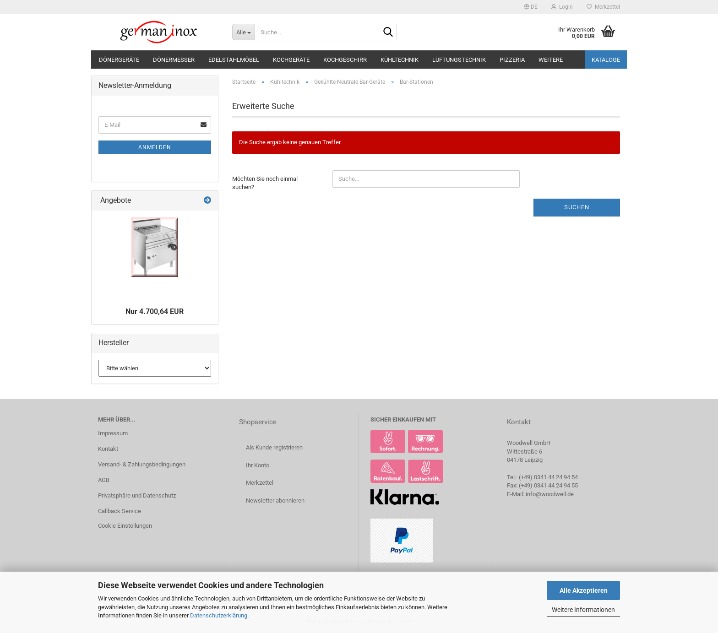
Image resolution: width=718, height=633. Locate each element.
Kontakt (108, 448)
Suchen (576, 207)
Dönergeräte (119, 59)
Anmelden (154, 147)
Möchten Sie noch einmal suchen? (265, 183)
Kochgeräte (291, 59)
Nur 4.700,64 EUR (154, 311)
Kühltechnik (400, 59)
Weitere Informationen (583, 609)
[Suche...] (243, 32)
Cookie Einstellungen (125, 525)
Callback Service (119, 511)
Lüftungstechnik (459, 59)
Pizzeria (512, 59)
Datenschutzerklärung (218, 615)
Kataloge (606, 59)
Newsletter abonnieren (275, 500)
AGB (103, 479)
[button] (530, 7)
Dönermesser (174, 59)
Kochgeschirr (345, 59)
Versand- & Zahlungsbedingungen (141, 464)
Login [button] (562, 7)
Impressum (113, 433)
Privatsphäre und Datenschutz (137, 495)
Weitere (550, 59)
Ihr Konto (257, 465)
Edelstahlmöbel (233, 59)
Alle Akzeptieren (584, 590)
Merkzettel (603, 7)
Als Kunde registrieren (274, 447)
